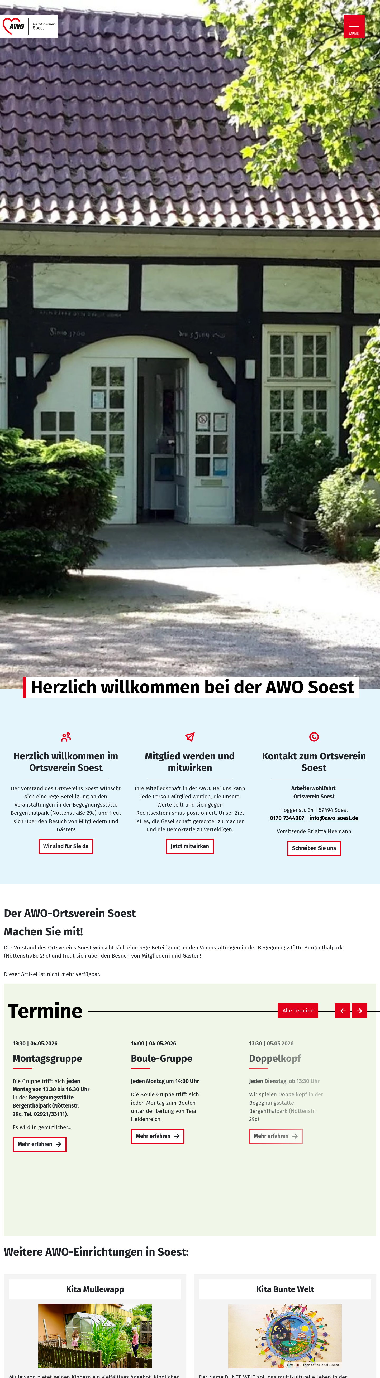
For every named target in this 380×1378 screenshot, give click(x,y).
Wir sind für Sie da (65, 846)
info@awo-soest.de (334, 818)
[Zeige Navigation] (354, 23)
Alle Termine (298, 1010)
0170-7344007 (287, 818)
